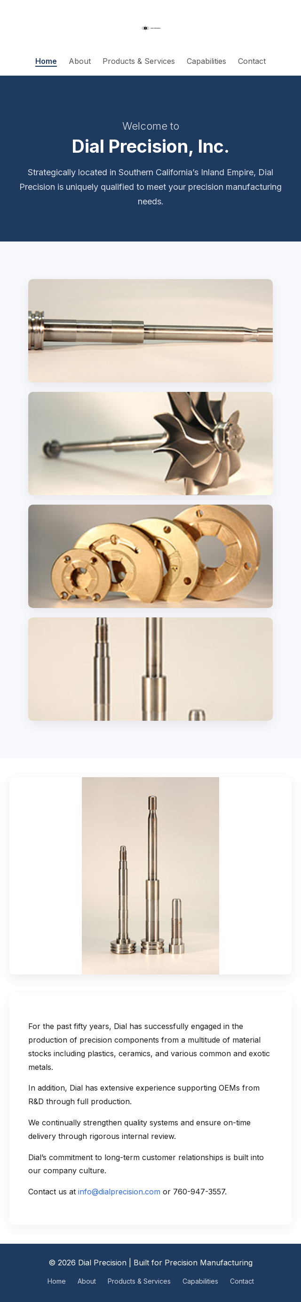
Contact (252, 61)
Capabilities (206, 61)
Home (46, 61)
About (80, 61)
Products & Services (139, 61)
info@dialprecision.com (119, 1191)
